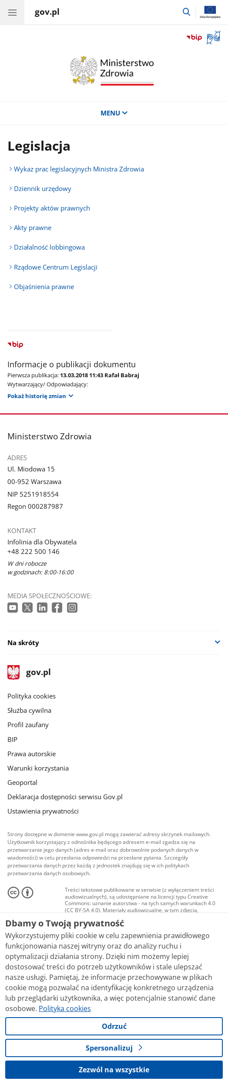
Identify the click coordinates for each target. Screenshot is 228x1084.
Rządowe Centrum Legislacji (55, 267)
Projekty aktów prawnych (52, 208)
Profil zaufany (28, 724)
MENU (114, 113)
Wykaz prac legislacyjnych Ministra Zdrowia (79, 169)
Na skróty (23, 642)
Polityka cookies (31, 696)
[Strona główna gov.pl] (47, 13)
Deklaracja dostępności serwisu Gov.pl (65, 796)
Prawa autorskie (31, 753)
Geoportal (22, 782)
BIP (12, 739)
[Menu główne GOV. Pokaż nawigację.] (12, 12)
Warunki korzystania (38, 768)
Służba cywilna (29, 710)
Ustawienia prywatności (43, 811)
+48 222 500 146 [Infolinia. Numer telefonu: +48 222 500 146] (33, 551)
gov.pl (29, 672)
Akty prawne (32, 227)
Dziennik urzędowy (42, 188)
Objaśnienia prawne (44, 286)
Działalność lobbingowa (49, 247)
